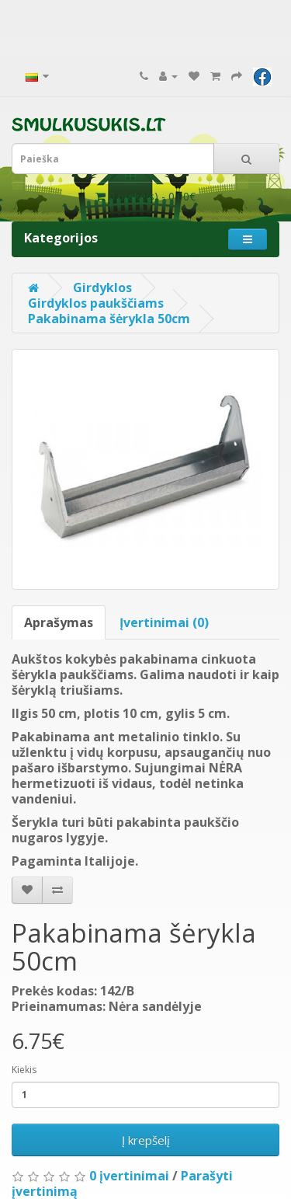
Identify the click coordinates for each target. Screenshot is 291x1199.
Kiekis (24, 1069)
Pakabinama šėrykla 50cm (109, 318)
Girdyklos (102, 287)
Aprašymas (58, 622)
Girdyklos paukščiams (96, 303)
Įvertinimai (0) (164, 622)
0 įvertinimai (129, 1175)
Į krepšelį (146, 1140)
